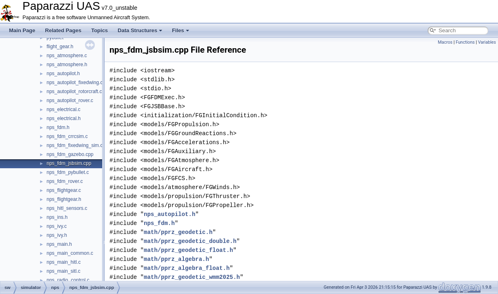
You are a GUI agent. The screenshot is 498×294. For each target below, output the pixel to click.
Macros (445, 42)
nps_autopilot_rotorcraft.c (74, 91)
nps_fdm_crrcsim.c (67, 136)
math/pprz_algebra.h (176, 259)
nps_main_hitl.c (63, 262)
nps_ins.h (57, 217)
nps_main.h (59, 244)
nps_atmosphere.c (67, 55)
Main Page (22, 30)
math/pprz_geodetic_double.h (190, 241)
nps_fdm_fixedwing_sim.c (75, 145)
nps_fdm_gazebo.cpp (70, 154)
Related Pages (63, 30)
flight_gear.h (60, 46)
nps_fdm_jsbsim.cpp (69, 163)
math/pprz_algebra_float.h (187, 268)
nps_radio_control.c (68, 280)
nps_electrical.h (63, 118)
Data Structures (140, 30)
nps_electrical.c (63, 109)
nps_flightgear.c (64, 190)
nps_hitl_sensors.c (67, 208)
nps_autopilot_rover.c (70, 100)
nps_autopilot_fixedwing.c (75, 82)
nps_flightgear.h (64, 199)
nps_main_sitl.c (63, 271)
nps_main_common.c (70, 253)
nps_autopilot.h (63, 73)
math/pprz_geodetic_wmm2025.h (192, 277)
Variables (487, 42)
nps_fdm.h (58, 127)
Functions (465, 42)
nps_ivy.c (57, 226)
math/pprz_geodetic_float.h (188, 250)
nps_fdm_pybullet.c (68, 172)
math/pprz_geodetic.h (178, 232)
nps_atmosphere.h (67, 64)
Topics (99, 30)
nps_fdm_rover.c (65, 181)
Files (180, 30)
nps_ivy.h (57, 235)
